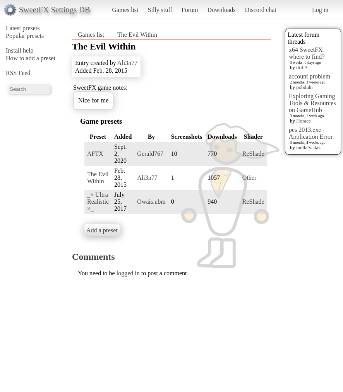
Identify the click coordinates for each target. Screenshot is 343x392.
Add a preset (102, 230)
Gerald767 (150, 153)
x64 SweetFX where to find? (306, 53)
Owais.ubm (151, 201)
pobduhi (304, 87)
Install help (20, 50)
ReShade (253, 153)
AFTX (95, 153)
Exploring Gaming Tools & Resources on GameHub (312, 103)
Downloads (221, 10)
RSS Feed (18, 73)
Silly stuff (160, 10)
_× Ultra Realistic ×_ (98, 201)
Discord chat (260, 10)
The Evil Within (137, 34)
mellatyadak (308, 147)
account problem (309, 76)
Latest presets (23, 28)
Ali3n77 (127, 63)
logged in (128, 273)
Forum (190, 10)
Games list (125, 10)
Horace (303, 121)
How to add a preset (30, 58)
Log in (320, 10)
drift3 (301, 67)
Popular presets (25, 35)
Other (249, 177)
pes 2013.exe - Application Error (311, 133)
